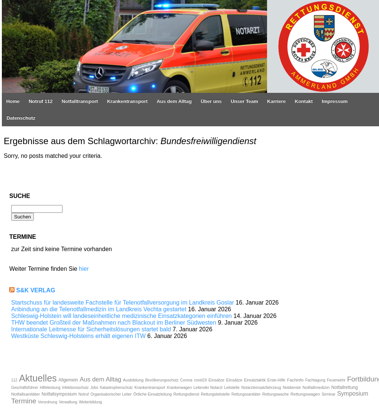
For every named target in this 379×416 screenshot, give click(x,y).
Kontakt (304, 101)
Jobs (94, 388)
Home (13, 101)
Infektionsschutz (75, 388)
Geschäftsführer (24, 388)
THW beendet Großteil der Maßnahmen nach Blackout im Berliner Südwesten (113, 322)
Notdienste (292, 388)
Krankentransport (127, 101)
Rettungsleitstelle (215, 394)
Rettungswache (275, 394)
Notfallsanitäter (25, 393)
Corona (186, 380)
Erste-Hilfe (276, 380)
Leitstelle (232, 387)
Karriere (276, 101)
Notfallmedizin (316, 387)
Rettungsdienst (186, 394)
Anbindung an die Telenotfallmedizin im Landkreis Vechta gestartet (98, 309)
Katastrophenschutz (116, 388)
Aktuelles (38, 378)
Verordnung (47, 402)
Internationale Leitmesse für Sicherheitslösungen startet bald (91, 329)
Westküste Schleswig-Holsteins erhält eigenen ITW (78, 336)
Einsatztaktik (255, 380)
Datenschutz (21, 118)
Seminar (328, 394)
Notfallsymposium (59, 394)
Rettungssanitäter (245, 394)
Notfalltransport (80, 101)
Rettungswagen (305, 394)
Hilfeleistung (50, 388)
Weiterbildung (90, 402)
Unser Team (244, 101)
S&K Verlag (35, 290)
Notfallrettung (344, 387)
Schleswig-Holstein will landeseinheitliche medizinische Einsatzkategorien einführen (121, 316)
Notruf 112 (40, 101)
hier (84, 269)
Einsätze (217, 380)
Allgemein (68, 380)
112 (14, 380)
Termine (23, 401)
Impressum (334, 101)
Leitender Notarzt (207, 388)
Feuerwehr (336, 380)
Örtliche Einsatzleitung (153, 394)
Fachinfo (295, 379)
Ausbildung (133, 380)
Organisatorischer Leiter (111, 394)
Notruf (83, 394)
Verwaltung (68, 402)
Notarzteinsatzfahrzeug (261, 388)
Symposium (352, 393)
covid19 (200, 380)
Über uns (211, 101)
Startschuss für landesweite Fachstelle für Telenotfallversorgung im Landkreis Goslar (122, 302)
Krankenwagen (179, 388)
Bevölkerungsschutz (162, 380)
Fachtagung (315, 380)
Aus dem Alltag (174, 101)
